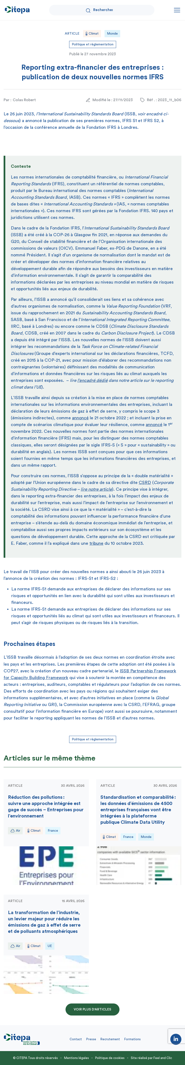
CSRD (145, 482)
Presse (91, 1039)
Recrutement (110, 1039)
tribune (96, 543)
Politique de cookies (110, 1057)
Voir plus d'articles (92, 1009)
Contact (76, 1039)
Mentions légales (76, 1057)
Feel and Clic (162, 1057)
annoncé (80, 418)
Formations (132, 1039)
